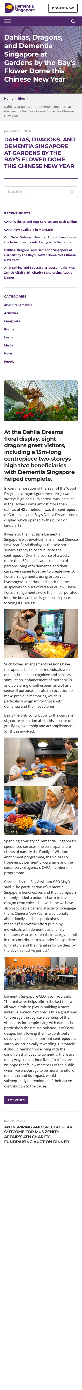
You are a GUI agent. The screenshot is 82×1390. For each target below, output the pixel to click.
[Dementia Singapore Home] (20, 8)
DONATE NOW (63, 8)
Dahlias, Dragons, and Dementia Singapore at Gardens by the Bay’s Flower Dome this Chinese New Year (40, 255)
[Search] (73, 21)
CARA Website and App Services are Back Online (40, 222)
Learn (8, 337)
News (8, 353)
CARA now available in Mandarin (28, 230)
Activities (11, 313)
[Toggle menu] (7, 21)
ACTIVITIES (16, 1100)
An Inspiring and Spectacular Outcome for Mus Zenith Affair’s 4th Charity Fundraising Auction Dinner (39, 272)
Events (9, 329)
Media (8, 345)
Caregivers (12, 321)
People (9, 361)
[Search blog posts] (35, 192)
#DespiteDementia (18, 305)
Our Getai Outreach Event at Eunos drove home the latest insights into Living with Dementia (40, 239)
